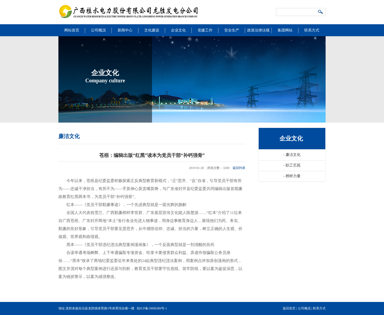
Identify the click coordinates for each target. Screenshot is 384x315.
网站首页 (71, 30)
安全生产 (231, 30)
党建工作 (205, 30)
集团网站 (285, 30)
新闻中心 (125, 30)
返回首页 (289, 308)
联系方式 (311, 30)
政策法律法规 (258, 30)
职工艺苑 (292, 165)
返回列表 (239, 168)
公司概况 (98, 30)
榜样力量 (292, 176)
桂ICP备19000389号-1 (152, 308)
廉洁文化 (292, 155)
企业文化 (178, 30)
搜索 (320, 12)
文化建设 (151, 30)
